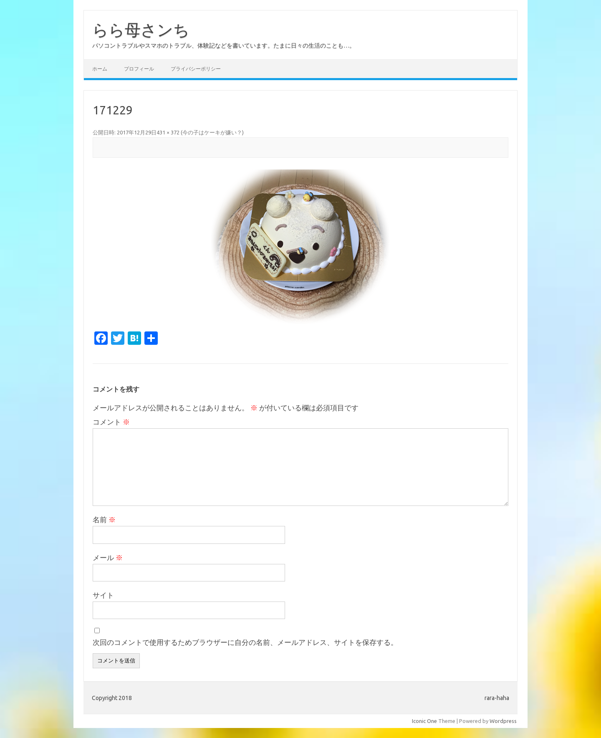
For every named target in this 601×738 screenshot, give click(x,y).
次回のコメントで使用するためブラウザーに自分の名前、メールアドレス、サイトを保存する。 (245, 642)
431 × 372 (168, 132)
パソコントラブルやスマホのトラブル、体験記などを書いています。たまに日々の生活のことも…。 (223, 45)
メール (108, 557)
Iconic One (424, 721)
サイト (103, 595)
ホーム (99, 68)
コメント (111, 422)
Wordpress (503, 721)
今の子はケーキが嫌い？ (212, 132)
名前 (104, 519)
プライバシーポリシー (196, 68)
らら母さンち (140, 29)
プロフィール (139, 68)
